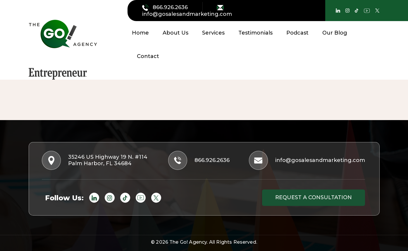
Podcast (297, 33)
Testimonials (255, 33)
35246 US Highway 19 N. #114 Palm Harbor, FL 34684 (95, 160)
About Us (175, 33)
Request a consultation (313, 197)
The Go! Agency (188, 242)
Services (213, 33)
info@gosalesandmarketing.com (187, 11)
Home (140, 33)
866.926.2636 (165, 7)
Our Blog (334, 33)
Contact (148, 56)
